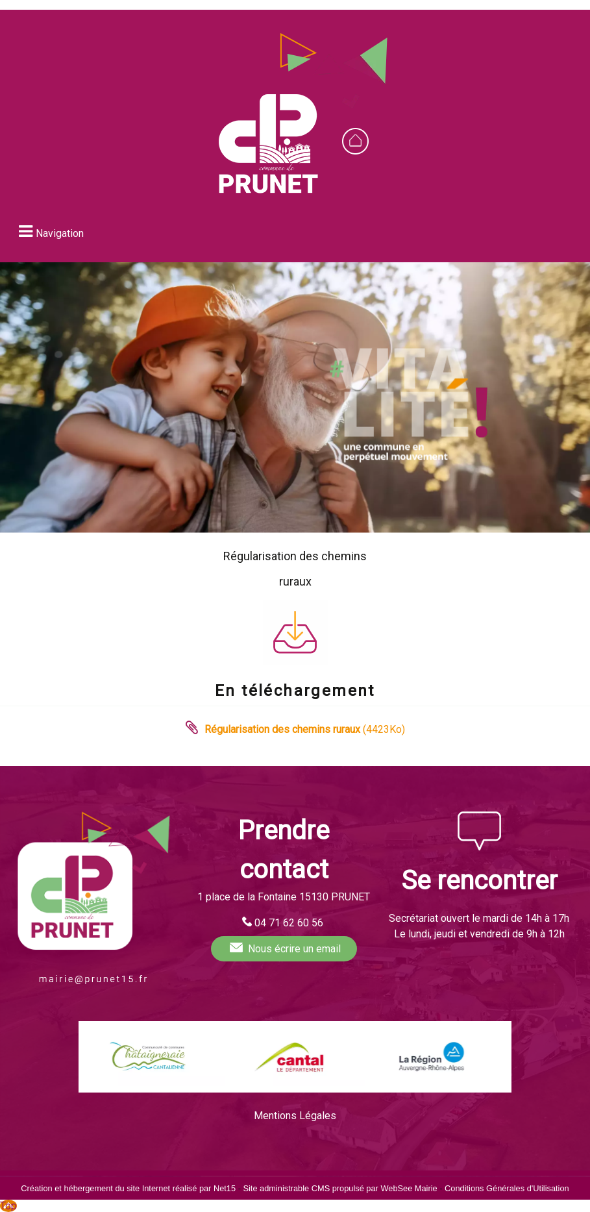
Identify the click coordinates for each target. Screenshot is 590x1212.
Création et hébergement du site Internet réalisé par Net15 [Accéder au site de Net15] (128, 1188)
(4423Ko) (304, 729)
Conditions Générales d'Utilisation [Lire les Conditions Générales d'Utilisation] (507, 1188)
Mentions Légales (295, 1115)
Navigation (60, 233)
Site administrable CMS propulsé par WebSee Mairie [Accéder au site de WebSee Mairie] (340, 1188)
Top (8, 1206)
